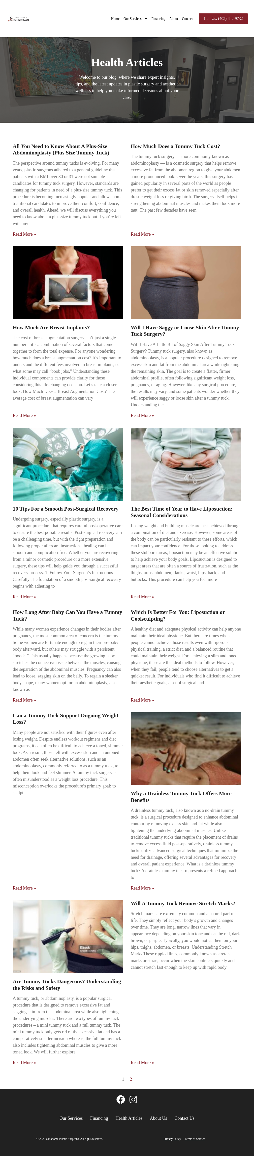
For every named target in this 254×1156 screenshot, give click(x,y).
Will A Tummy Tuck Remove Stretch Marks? (183, 903)
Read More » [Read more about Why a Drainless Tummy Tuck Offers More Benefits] (142, 888)
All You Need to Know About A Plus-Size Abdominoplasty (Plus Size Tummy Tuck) (61, 149)
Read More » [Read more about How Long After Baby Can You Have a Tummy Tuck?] (24, 700)
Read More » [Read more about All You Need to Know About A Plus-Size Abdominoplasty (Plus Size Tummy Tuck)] (24, 234)
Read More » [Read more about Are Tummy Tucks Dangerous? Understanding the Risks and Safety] (24, 1062)
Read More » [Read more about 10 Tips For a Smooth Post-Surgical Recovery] (24, 596)
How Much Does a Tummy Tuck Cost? (175, 146)
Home (115, 19)
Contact (187, 19)
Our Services (136, 18)
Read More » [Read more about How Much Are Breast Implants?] (24, 415)
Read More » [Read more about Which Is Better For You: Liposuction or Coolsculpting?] (142, 700)
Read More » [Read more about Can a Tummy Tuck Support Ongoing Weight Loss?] (24, 888)
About (173, 19)
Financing (158, 19)
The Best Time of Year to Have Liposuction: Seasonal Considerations (181, 512)
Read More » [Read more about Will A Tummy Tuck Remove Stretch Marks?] (142, 1062)
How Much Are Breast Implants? (51, 327)
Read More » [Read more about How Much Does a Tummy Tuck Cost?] (142, 234)
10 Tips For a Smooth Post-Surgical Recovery (66, 509)
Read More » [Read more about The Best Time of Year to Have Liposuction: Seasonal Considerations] (142, 596)
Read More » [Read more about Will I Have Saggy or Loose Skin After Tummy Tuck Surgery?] (142, 415)
